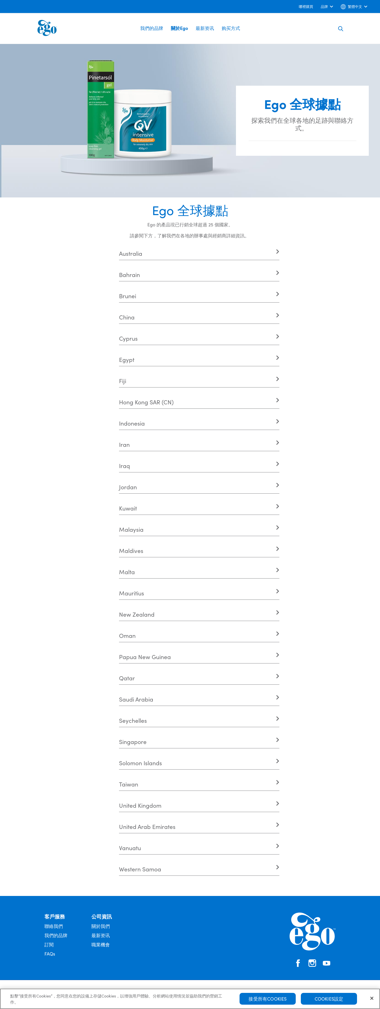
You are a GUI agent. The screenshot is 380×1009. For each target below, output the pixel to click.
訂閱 (49, 944)
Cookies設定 (329, 999)
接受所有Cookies (267, 999)
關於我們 (100, 926)
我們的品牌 (151, 28)
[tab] (199, 253)
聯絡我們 (53, 926)
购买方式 (231, 28)
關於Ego (179, 28)
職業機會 (100, 944)
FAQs (49, 953)
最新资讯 (205, 28)
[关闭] (371, 998)
